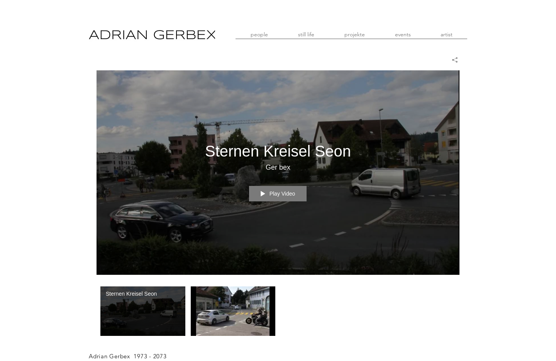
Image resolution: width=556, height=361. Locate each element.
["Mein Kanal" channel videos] (278, 313)
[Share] (451, 60)
